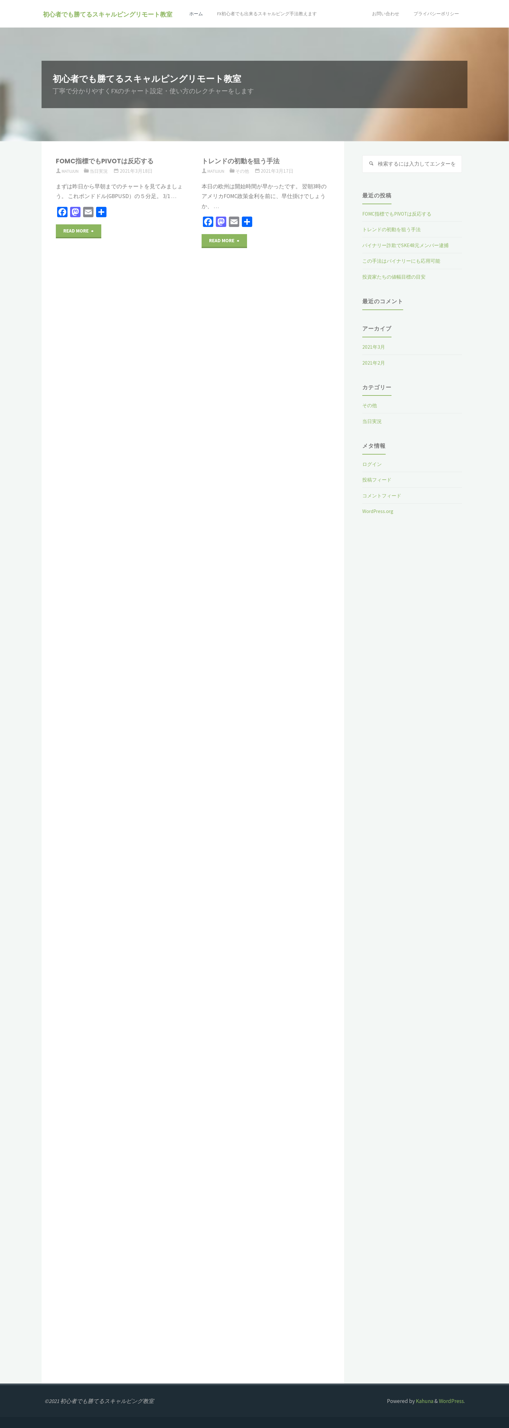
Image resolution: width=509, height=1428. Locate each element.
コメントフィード (384, 497)
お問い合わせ (355, 41)
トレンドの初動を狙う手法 (246, 161)
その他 (246, 171)
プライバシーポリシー (432, 41)
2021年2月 (374, 364)
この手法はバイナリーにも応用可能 (406, 262)
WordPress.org (379, 512)
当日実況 (103, 171)
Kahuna (424, 1401)
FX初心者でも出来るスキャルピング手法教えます (249, 41)
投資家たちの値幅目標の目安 (398, 278)
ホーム (172, 41)
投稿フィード (378, 481)
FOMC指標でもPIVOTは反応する (110, 161)
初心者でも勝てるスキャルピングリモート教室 (109, 14)
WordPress (451, 1401)
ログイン (373, 465)
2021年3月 (374, 348)
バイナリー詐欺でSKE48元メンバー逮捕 (411, 246)
